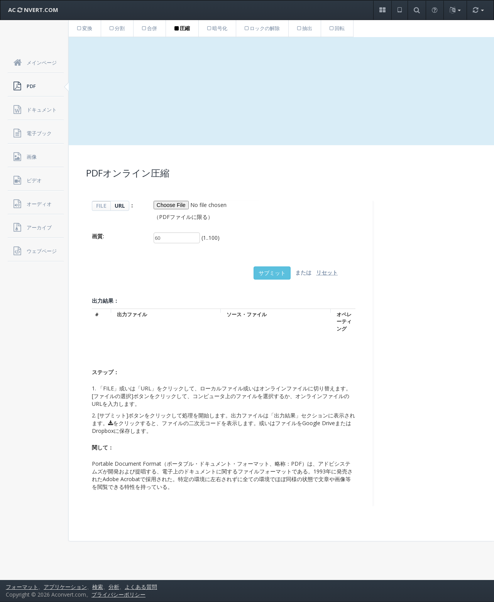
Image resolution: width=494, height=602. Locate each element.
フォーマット (22, 586)
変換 (84, 28)
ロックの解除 (262, 28)
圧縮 (182, 28)
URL (120, 205)
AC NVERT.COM (33, 10)
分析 (113, 586)
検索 (97, 586)
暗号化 (217, 28)
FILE (101, 205)
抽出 (304, 28)
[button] (382, 10)
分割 (117, 28)
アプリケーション (65, 586)
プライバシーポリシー (118, 594)
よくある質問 (141, 586)
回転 (337, 28)
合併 (149, 28)
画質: (98, 236)
